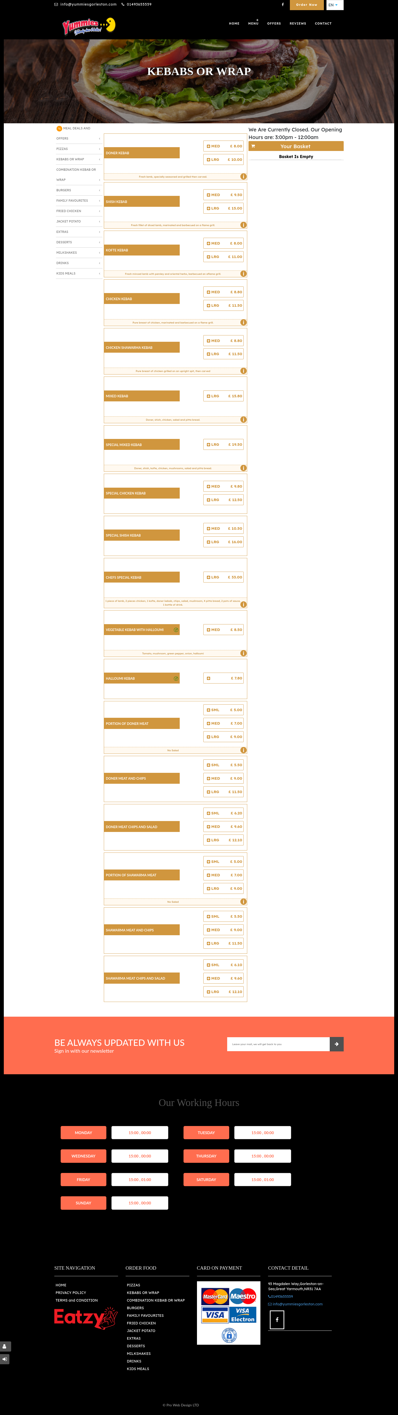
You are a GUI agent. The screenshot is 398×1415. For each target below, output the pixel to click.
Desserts (64, 242)
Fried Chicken (68, 211)
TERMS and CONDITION (77, 1300)
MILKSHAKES (139, 1353)
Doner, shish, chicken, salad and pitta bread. (195, 419)
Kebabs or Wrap (70, 159)
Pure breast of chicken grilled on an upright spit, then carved (190, 371)
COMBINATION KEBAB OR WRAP (156, 1300)
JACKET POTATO (141, 1330)
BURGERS (135, 1308)
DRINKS (134, 1361)
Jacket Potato (68, 221)
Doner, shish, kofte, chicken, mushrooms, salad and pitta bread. (189, 468)
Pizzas (62, 149)
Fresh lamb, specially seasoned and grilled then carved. (191, 176)
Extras (62, 232)
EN (333, 5)
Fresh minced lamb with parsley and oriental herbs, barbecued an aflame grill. (184, 273)
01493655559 (139, 4)
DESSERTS (136, 1346)
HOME (61, 1285)
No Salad (205, 750)
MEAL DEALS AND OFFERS (73, 133)
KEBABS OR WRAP (143, 1292)
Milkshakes (66, 252)
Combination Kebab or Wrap (76, 175)
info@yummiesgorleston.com (88, 4)
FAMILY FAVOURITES (145, 1315)
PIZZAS (133, 1285)
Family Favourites (72, 200)
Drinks (62, 263)
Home (234, 23)
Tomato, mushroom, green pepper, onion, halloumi (193, 653)
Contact (323, 23)
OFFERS (274, 23)
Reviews (298, 23)
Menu (253, 23)
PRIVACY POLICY (71, 1292)
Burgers (63, 190)
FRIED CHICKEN (141, 1323)
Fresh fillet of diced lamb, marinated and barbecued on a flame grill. (187, 225)
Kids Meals (65, 273)
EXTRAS (134, 1338)
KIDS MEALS (138, 1369)
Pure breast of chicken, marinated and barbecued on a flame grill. (188, 322)
